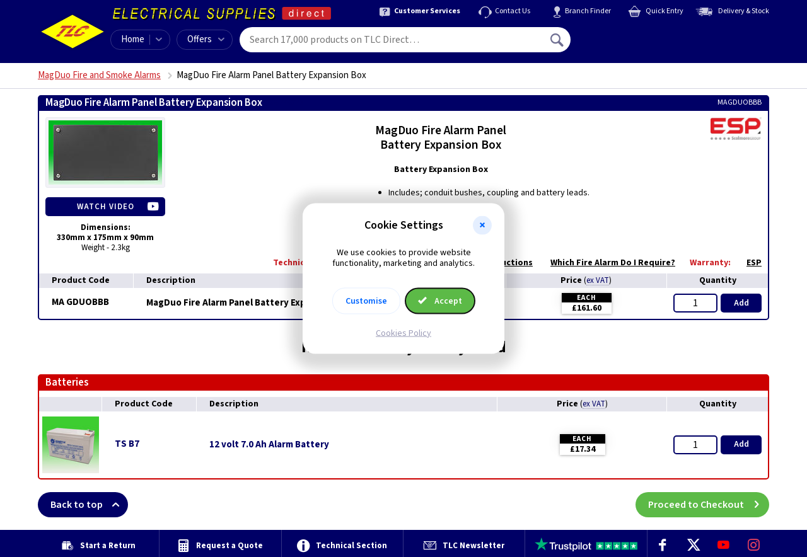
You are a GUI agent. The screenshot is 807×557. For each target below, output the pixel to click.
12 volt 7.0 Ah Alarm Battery (269, 445)
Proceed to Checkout (708, 504)
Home (132, 39)
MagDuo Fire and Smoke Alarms (99, 75)
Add (741, 303)
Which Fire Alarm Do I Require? (606, 262)
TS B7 (127, 444)
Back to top (89, 504)
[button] (482, 225)
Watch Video (105, 206)
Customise (366, 300)
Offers (205, 39)
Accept (440, 300)
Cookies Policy (403, 332)
